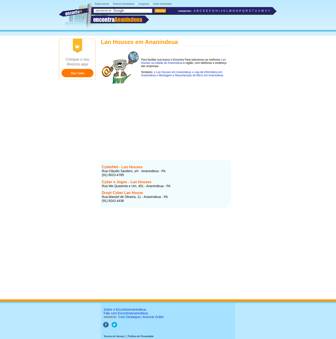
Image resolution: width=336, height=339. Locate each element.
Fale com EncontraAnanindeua (126, 313)
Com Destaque (129, 317)
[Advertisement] (166, 117)
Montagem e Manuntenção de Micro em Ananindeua (191, 75)
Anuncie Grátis (153, 317)
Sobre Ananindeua (162, 3)
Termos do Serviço (114, 336)
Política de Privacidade (141, 336)
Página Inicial (102, 3)
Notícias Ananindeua (123, 3)
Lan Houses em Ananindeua (173, 72)
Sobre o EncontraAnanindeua (125, 309)
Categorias (143, 3)
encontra (117, 19)
